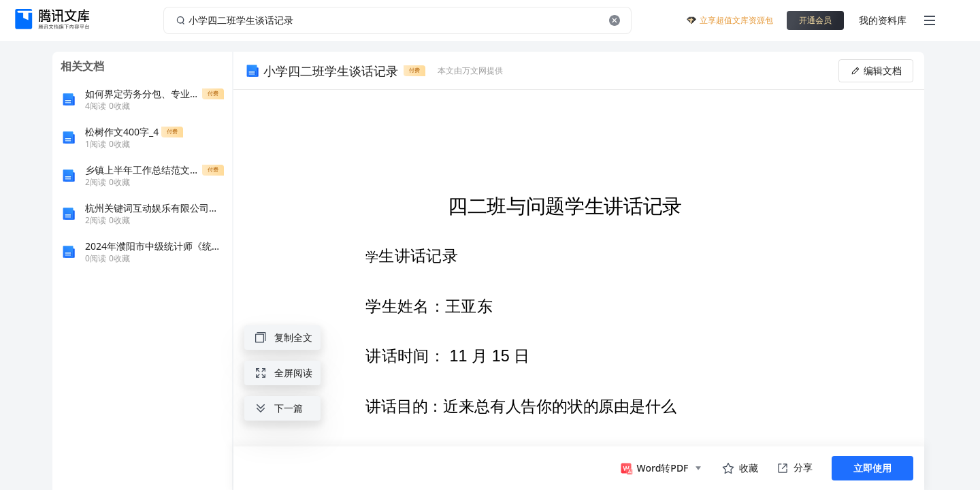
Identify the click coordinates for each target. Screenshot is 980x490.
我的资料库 (882, 20)
